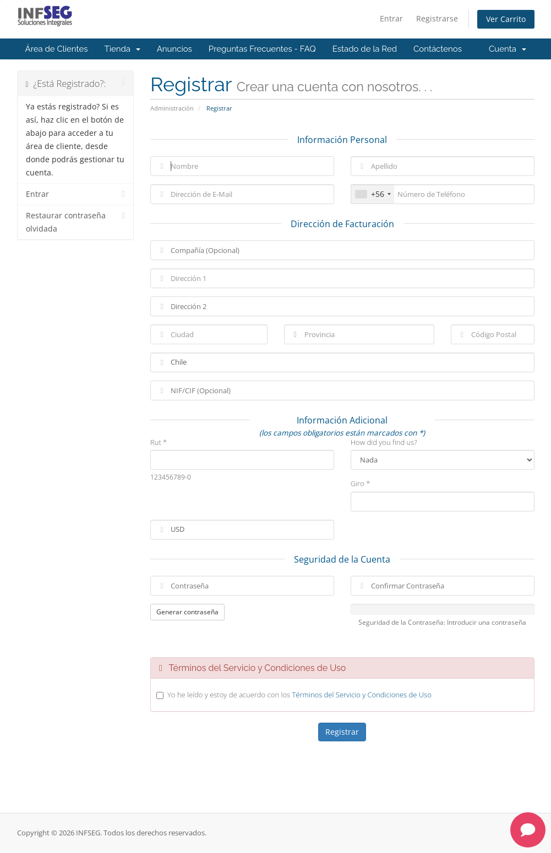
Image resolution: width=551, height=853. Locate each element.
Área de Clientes (56, 49)
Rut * (158, 442)
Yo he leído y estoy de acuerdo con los (299, 695)
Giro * (360, 483)
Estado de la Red (364, 49)
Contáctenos (437, 49)
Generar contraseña (187, 612)
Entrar (391, 18)
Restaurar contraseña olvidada (76, 221)
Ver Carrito (506, 19)
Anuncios (174, 49)
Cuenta (507, 49)
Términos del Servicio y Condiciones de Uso (361, 695)
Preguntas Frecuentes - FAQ (262, 49)
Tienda (122, 49)
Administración (172, 108)
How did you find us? (384, 442)
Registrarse (437, 18)
